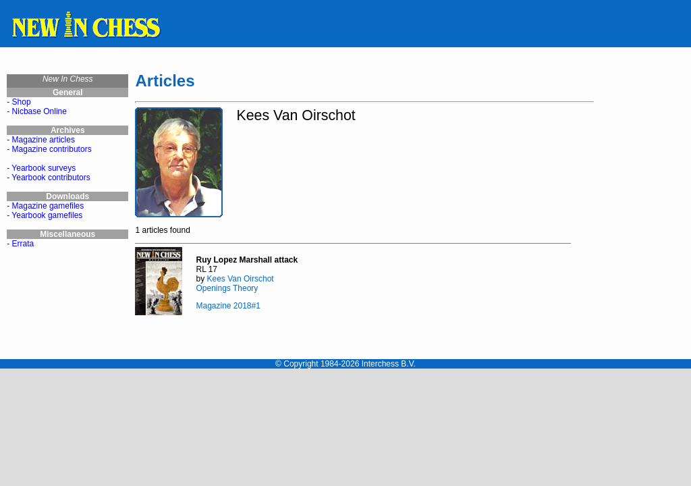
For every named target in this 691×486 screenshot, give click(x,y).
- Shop (18, 102)
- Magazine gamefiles (45, 206)
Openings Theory (227, 288)
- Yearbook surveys (41, 168)
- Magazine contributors (49, 149)
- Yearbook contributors (48, 177)
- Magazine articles (41, 139)
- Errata (20, 243)
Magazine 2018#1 (228, 305)
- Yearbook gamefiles (44, 215)
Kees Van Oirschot (239, 279)
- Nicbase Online (37, 111)
